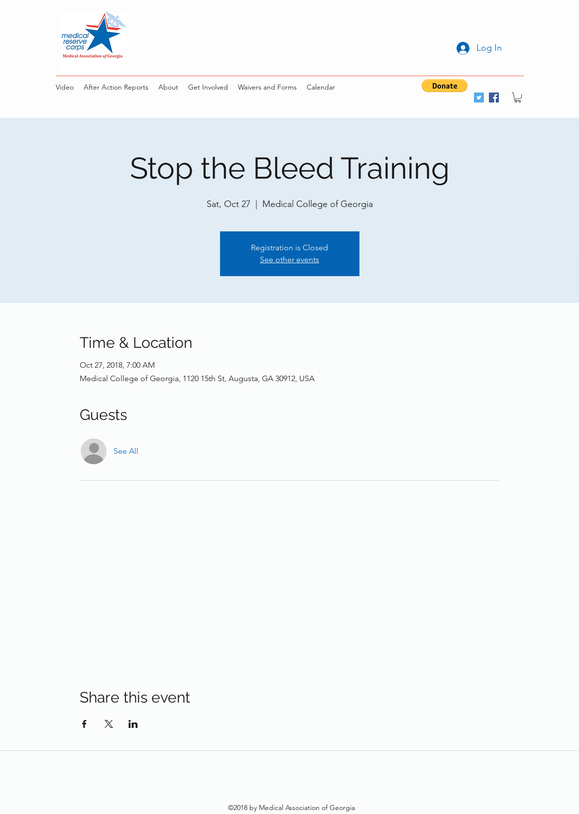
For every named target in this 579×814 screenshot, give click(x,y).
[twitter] (479, 97)
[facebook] (494, 97)
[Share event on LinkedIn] (133, 724)
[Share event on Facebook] (84, 724)
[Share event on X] (109, 724)
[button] (444, 85)
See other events (289, 259)
